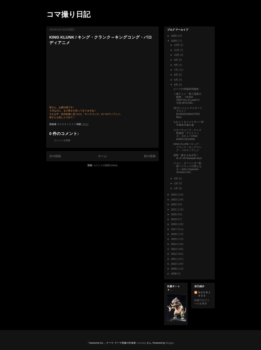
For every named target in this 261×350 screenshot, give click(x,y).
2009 (174, 268)
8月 (176, 64)
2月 (176, 183)
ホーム (102, 156)
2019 (174, 219)
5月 (176, 79)
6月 (176, 74)
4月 (176, 84)
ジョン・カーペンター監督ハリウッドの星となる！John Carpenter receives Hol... (187, 168)
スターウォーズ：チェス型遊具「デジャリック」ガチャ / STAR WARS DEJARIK (187, 134)
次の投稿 (55, 156)
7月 (176, 69)
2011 (174, 258)
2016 (174, 234)
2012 (174, 253)
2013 (174, 248)
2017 (174, 229)
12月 (177, 44)
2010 (174, 263)
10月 (177, 54)
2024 (174, 194)
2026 (174, 35)
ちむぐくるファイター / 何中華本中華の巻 (188, 123)
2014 (174, 244)
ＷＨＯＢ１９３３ (204, 294)
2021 (174, 209)
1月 (176, 188)
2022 (174, 204)
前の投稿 (150, 156)
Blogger (170, 342)
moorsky (141, 342)
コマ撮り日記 (68, 14)
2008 (174, 273)
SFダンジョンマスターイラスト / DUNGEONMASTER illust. (187, 112)
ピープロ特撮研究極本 (186, 89)
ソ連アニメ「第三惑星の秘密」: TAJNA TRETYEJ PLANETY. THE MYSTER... (187, 98)
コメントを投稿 (62, 140)
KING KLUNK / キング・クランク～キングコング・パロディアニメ (187, 147)
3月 (176, 178)
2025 (174, 40)
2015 (174, 239)
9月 (176, 59)
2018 (174, 224)
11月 (177, 50)
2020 (174, 214)
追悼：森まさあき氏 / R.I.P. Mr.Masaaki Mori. (187, 157)
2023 (174, 199)
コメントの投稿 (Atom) (105, 165)
